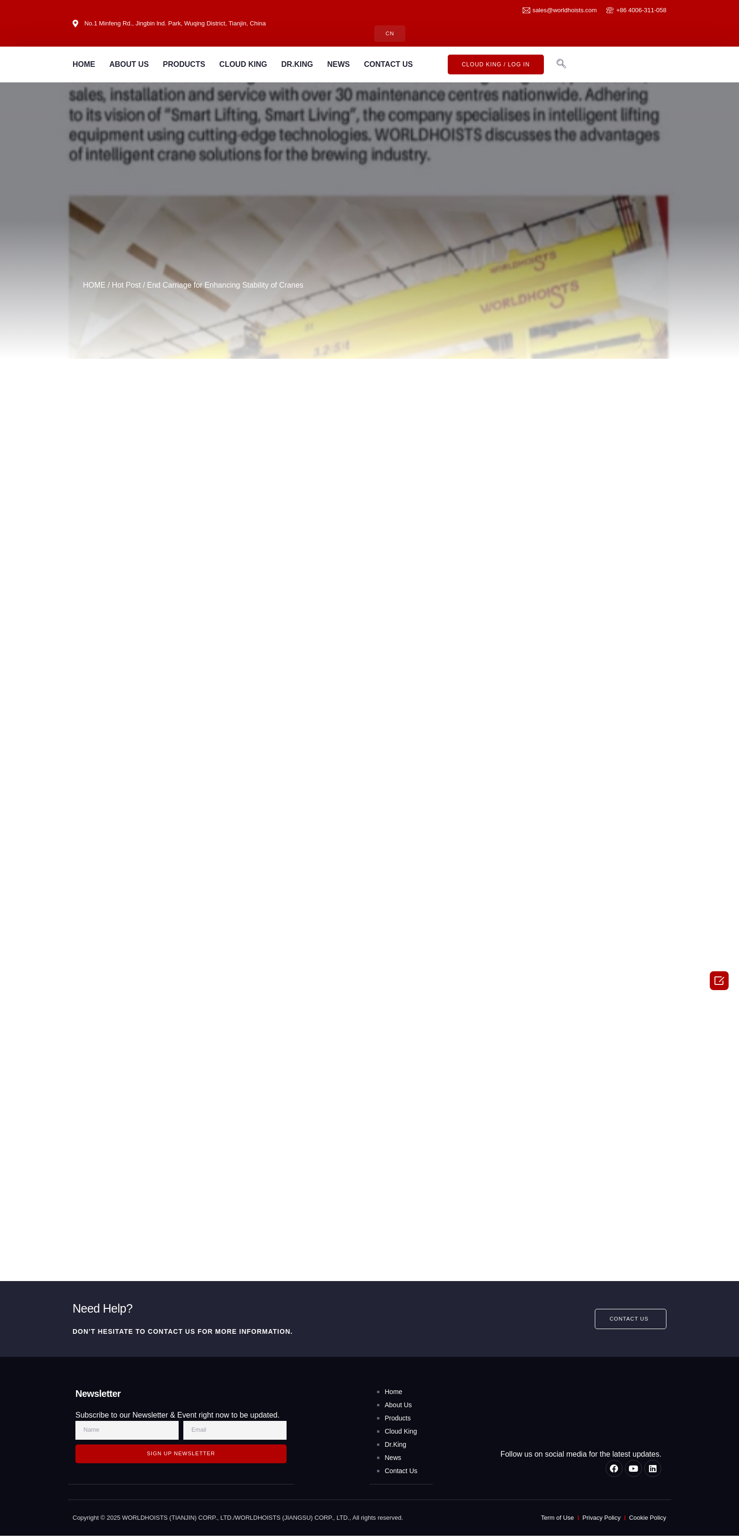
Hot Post (126, 286)
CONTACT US (388, 65)
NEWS (338, 65)
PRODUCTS (184, 65)
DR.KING (297, 65)
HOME (84, 65)
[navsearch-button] (561, 65)
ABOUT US (129, 65)
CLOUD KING (243, 65)
